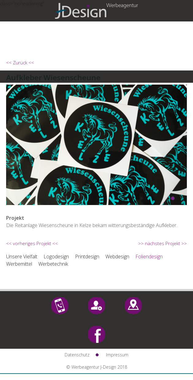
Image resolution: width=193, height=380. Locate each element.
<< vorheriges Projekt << (32, 243)
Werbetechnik (53, 263)
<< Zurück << (20, 62)
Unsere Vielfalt (21, 256)
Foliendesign (149, 256)
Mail (96, 305)
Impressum (117, 355)
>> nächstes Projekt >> (162, 243)
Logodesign (56, 256)
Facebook (96, 334)
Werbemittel (19, 263)
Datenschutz (77, 355)
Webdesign (117, 256)
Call (59, 305)
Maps (133, 305)
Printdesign (87, 256)
